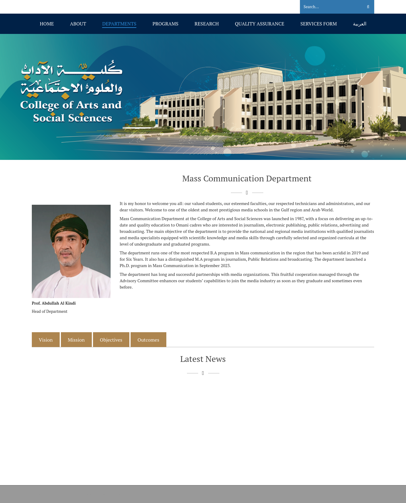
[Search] (328, 7)
